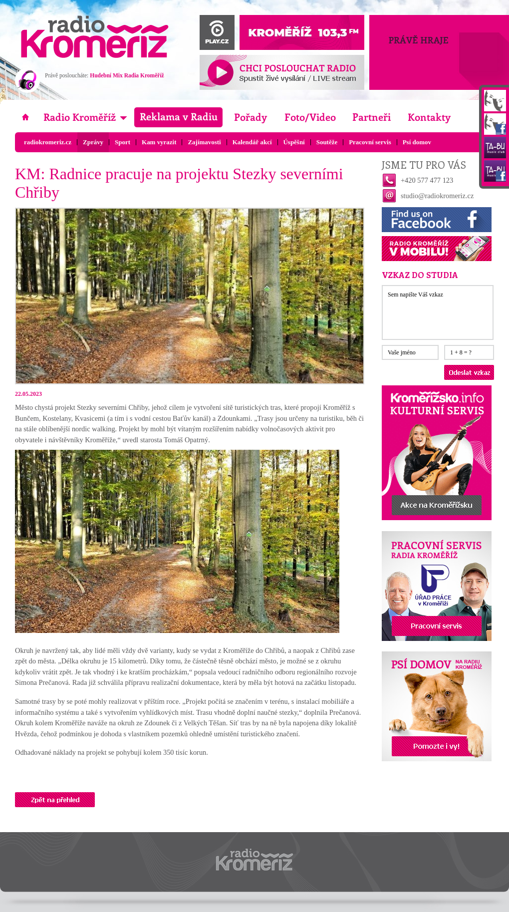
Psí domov (417, 142)
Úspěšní (294, 142)
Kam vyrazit (159, 142)
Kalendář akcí (252, 142)
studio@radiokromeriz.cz (437, 196)
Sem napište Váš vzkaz (438, 312)
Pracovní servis (370, 142)
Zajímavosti (204, 142)
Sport (122, 142)
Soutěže (326, 142)
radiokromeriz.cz (47, 142)
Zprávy (93, 142)
